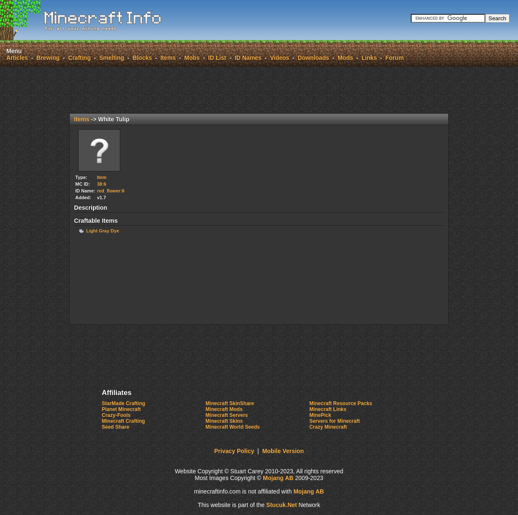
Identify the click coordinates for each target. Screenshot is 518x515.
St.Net (281, 505)
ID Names (248, 57)
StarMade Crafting (123, 403)
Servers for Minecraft (334, 421)
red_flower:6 (110, 190)
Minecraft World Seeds (233, 427)
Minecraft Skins (224, 421)
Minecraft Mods (224, 409)
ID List (217, 57)
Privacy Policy (234, 451)
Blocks (142, 57)
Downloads (313, 57)
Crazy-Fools (116, 415)
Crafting (79, 57)
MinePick (320, 415)
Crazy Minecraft (328, 427)
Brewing (48, 57)
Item (102, 177)
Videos (279, 57)
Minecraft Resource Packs (340, 403)
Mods (345, 57)
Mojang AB (278, 478)
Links (369, 57)
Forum (395, 57)
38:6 (101, 184)
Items (168, 57)
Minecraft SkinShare (230, 403)
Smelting (111, 57)
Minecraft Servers (227, 415)
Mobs (192, 57)
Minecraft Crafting (123, 421)
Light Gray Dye (102, 230)
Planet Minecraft (121, 409)
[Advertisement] (259, 90)
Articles (17, 57)
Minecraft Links (327, 409)
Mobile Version (283, 451)
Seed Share (115, 427)
